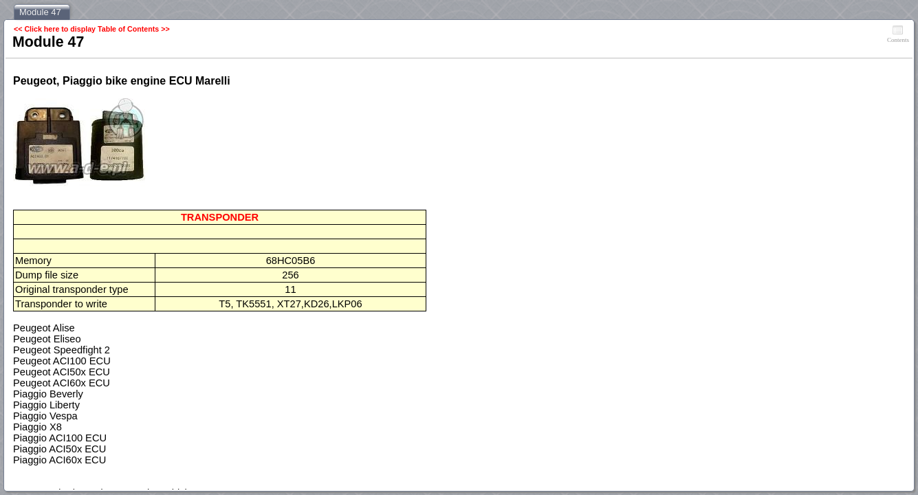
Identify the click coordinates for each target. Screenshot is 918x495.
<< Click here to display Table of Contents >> (92, 29)
